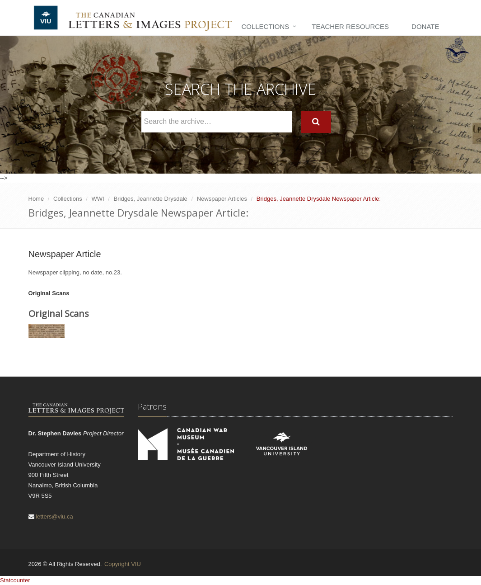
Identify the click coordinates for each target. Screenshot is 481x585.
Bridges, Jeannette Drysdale (150, 198)
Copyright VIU (122, 564)
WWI (98, 198)
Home (36, 198)
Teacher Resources (350, 26)
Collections (265, 26)
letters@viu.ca (54, 516)
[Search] (316, 122)
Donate (425, 26)
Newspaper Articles (222, 198)
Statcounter (15, 580)
